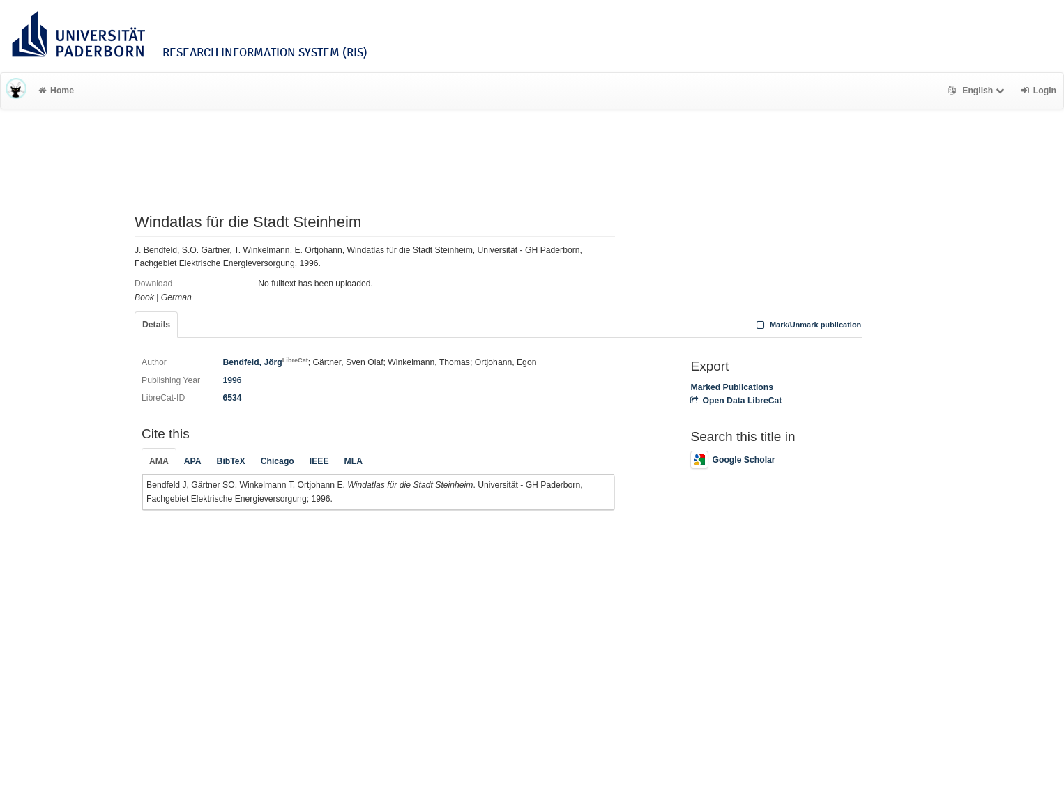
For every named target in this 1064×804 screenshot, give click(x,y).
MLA (353, 461)
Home (56, 90)
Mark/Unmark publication (807, 324)
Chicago (277, 461)
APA (193, 461)
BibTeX (231, 461)
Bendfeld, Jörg (264, 362)
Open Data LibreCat (736, 400)
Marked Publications (731, 387)
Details (156, 325)
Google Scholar (732, 460)
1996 (231, 380)
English (978, 90)
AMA (159, 461)
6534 (231, 398)
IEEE (319, 461)
